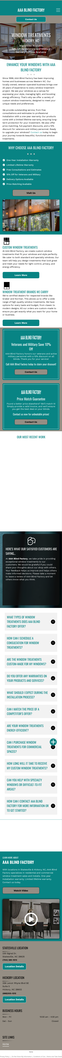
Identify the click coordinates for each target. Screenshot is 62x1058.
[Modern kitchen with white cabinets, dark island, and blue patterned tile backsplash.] (44, 459)
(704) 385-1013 (10, 960)
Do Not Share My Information (22, 1056)
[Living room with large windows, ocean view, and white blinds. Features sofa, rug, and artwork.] (18, 452)
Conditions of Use (39, 1056)
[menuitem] (7, 1044)
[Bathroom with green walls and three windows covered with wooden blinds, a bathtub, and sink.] (44, 485)
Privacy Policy (4, 1056)
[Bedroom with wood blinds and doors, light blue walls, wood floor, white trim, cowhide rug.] (18, 479)
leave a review (16, 576)
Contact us (36, 132)
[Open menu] (58, 10)
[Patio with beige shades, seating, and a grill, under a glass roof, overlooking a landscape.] (18, 505)
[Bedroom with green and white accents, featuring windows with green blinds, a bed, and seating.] (44, 511)
